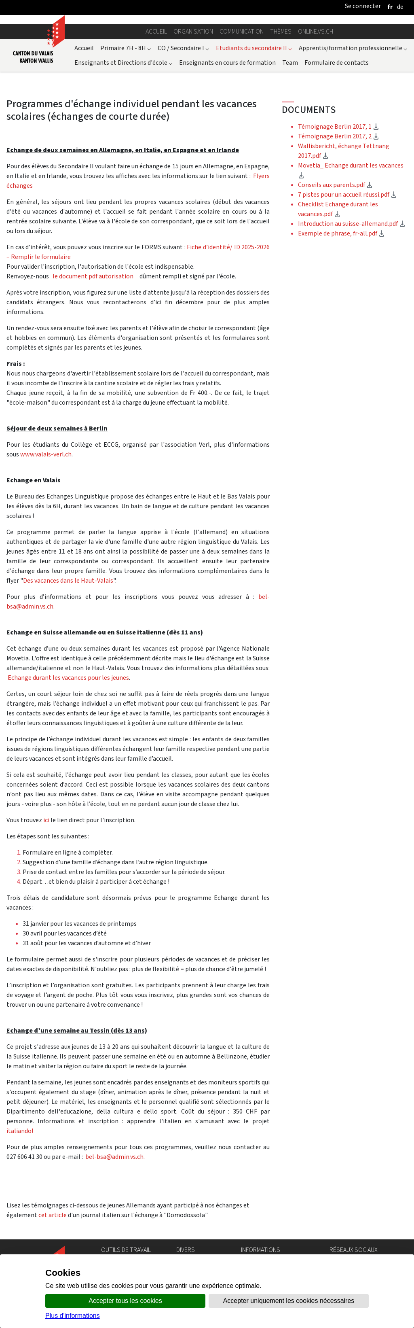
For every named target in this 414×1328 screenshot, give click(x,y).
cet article (52, 1215)
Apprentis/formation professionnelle (353, 48)
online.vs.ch (315, 31)
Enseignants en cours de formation (227, 62)
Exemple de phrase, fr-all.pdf (341, 233)
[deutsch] (400, 6)
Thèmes (280, 31)
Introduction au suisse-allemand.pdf (352, 223)
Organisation (193, 31)
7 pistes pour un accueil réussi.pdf (347, 194)
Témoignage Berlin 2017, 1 (338, 126)
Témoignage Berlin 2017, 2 (338, 136)
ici (47, 820)
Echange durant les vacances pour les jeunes (67, 677)
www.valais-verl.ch (46, 454)
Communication (242, 31)
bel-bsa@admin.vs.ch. (115, 1156)
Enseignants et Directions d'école (123, 62)
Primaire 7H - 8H (125, 48)
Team (290, 62)
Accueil (156, 31)
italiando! (19, 1130)
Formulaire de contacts (336, 62)
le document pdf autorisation (93, 276)
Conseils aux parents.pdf (335, 184)
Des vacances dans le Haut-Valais (68, 580)
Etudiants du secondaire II (254, 48)
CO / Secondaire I (183, 48)
